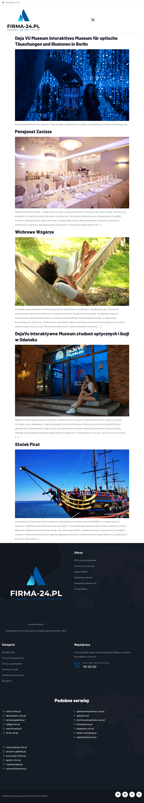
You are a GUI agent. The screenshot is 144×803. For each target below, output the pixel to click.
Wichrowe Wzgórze (34, 231)
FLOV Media (41, 795)
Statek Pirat (27, 444)
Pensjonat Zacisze (33, 131)
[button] (93, 19)
